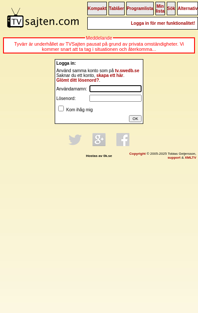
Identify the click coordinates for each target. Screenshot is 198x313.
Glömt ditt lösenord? (77, 80)
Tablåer (116, 8)
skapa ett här (109, 75)
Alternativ (188, 8)
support (174, 158)
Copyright (137, 154)
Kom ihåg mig (79, 109)
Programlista (140, 8)
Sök (171, 8)
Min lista (160, 8)
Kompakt (97, 8)
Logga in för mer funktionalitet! (163, 23)
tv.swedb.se (127, 70)
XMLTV (190, 158)
